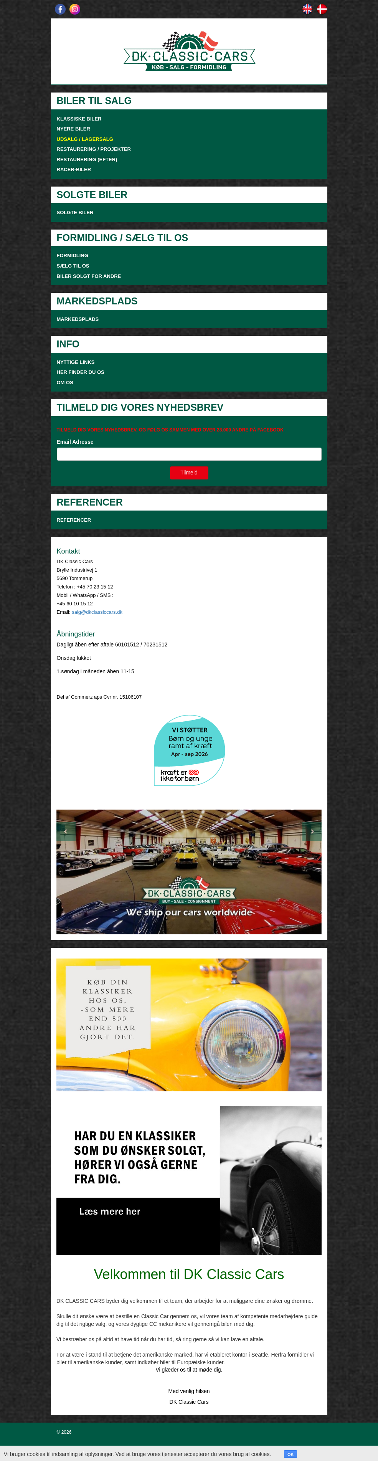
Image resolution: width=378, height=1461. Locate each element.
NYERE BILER (73, 129)
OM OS (66, 382)
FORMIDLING (72, 255)
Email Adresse (75, 442)
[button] (76, 872)
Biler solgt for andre (89, 276)
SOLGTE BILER (75, 212)
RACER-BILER (74, 169)
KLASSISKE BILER (79, 119)
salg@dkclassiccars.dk (97, 612)
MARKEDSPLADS (78, 319)
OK (290, 1454)
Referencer (74, 520)
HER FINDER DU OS (80, 372)
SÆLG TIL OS (73, 266)
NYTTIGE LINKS (76, 362)
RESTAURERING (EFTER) (87, 159)
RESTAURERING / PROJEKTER (94, 149)
